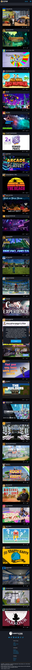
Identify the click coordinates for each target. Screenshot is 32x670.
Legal (14, 642)
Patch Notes (15, 651)
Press (14, 660)
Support (14, 649)
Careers (14, 659)
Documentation (16, 653)
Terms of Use (15, 643)
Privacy (14, 645)
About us (15, 658)
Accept (16, 341)
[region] (16, 335)
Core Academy (16, 652)
